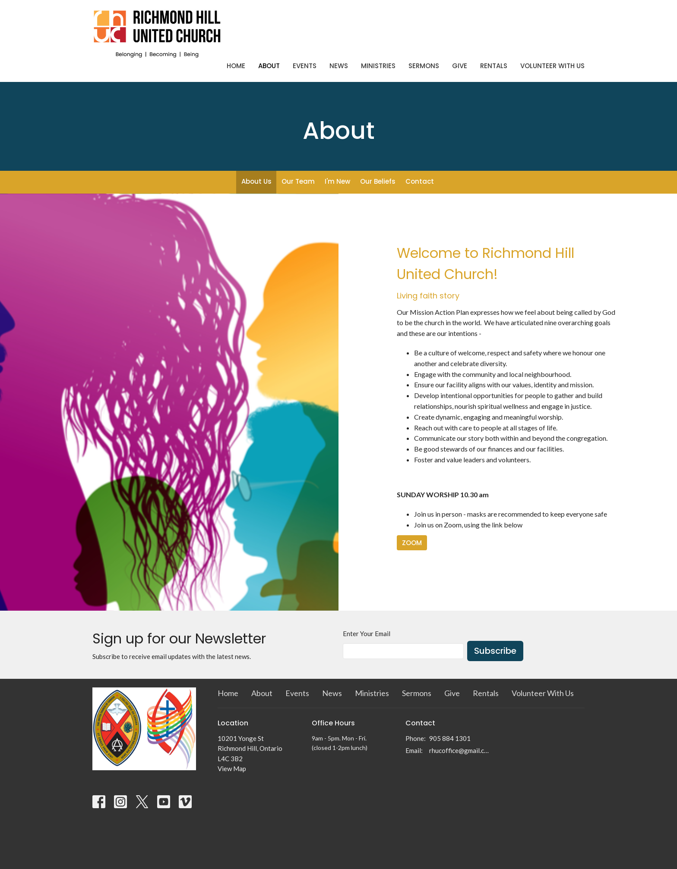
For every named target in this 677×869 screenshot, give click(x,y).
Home (236, 65)
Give (459, 65)
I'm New (337, 181)
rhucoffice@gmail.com (460, 750)
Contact (419, 181)
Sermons (423, 65)
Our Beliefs (377, 181)
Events (304, 65)
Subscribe (495, 651)
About (269, 65)
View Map (232, 768)
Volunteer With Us (552, 65)
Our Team (298, 181)
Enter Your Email (366, 633)
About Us (256, 181)
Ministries (378, 65)
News (338, 65)
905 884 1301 (450, 738)
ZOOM (412, 542)
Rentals (493, 65)
